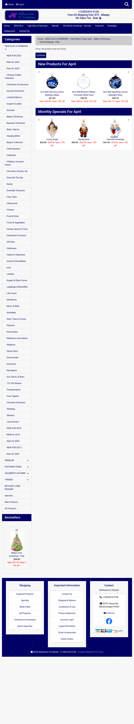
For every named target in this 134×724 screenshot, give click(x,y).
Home (9, 4)
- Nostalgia (10, 312)
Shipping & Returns (67, 600)
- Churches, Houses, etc (16, 171)
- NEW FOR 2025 (13, 55)
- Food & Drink (12, 216)
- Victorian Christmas (15, 402)
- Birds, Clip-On (12, 129)
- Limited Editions (13, 97)
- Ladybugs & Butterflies (16, 287)
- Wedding (10, 409)
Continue (41, 55)
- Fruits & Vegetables (15, 222)
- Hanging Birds (12, 136)
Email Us (109, 613)
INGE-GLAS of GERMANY (57, 39)
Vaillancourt (9, 31)
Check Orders (67, 639)
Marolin (55, 26)
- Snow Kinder (11, 357)
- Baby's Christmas (14, 116)
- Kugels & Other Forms (16, 280)
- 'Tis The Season (13, 383)
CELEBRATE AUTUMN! (17, 473)
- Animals (9, 110)
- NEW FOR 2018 (13, 428)
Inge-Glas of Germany (37, 26)
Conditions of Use (67, 607)
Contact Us (24, 31)
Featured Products (25, 594)
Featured (99, 26)
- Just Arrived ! (12, 422)
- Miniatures (11, 299)
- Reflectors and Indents (16, 338)
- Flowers (9, 210)
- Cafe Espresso (12, 149)
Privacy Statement (66, 613)
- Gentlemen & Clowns (15, 235)
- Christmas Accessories (16, 84)
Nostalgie (112, 26)
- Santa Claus (11, 351)
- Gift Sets (10, 242)
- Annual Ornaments (14, 91)
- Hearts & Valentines (15, 254)
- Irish (8, 267)
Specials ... (10, 495)
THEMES (17, 479)
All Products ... (11, 508)
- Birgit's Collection (14, 142)
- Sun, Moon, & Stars (14, 377)
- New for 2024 (12, 62)
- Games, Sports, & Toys (16, 229)
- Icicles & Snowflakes (15, 261)
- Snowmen (10, 364)
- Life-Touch (11, 293)
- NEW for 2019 (12, 434)
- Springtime (11, 370)
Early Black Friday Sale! (81, 39)
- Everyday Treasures (15, 190)
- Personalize (11, 332)
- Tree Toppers (12, 396)
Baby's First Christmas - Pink (16, 544)
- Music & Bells (12, 306)
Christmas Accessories (25, 619)
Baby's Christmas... (103, 39)
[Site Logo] (23, 15)
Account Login (67, 619)
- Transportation (13, 389)
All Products (24, 613)
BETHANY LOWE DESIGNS (12, 487)
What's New (24, 607)
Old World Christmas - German (77, 26)
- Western (10, 415)
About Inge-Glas (25, 626)
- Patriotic (10, 325)
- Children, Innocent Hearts (14, 163)
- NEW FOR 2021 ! (13, 447)
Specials (25, 600)
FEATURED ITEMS (17, 467)
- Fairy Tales (11, 197)
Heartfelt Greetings (115, 139)
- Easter (9, 184)
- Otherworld (11, 203)
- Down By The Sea (14, 177)
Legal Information (67, 626)
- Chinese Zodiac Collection (13, 76)
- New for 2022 (12, 454)
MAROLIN (17, 460)
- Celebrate (10, 155)
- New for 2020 (12, 441)
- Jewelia (9, 274)
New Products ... (12, 502)
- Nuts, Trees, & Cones (15, 319)
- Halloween (11, 248)
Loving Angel (52, 139)
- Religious (10, 344)
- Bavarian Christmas (15, 123)
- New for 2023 (12, 68)
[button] (127, 4)
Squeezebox (84, 139)
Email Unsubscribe (67, 632)
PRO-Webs (98, 652)
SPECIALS (18, 26)
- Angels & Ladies (13, 104)
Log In (20, 4)
